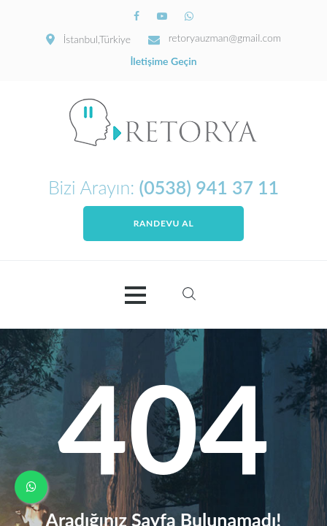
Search (189, 293)
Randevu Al (164, 223)
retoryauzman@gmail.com (225, 38)
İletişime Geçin (163, 61)
